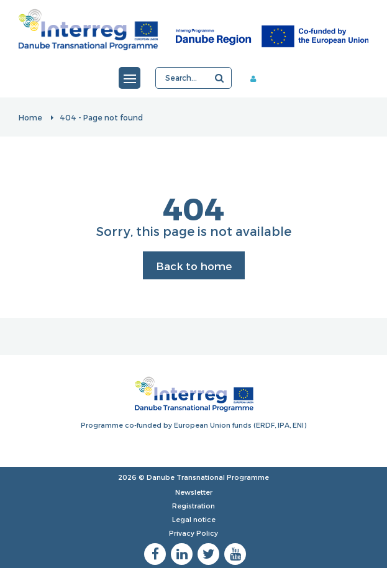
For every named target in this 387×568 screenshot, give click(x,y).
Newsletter (193, 492)
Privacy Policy (193, 533)
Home (30, 117)
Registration (193, 506)
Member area (257, 78)
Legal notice (194, 519)
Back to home (194, 265)
